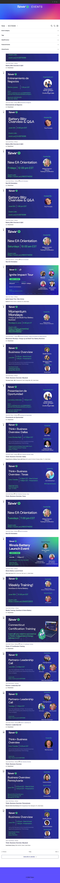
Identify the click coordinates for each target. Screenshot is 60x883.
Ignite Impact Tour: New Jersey (15, 299)
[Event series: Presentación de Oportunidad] (24, 415)
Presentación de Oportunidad (14, 417)
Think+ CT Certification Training (15, 646)
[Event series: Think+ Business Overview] (25, 761)
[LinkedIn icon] (56, 2)
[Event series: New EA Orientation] (23, 181)
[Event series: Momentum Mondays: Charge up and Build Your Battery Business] (32, 336)
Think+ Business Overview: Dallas (16, 456)
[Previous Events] (4, 851)
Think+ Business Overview (14, 764)
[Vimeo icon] (54, 2)
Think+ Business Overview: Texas (16, 496)
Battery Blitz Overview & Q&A (14, 65)
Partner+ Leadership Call (13, 685)
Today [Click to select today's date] (30, 851)
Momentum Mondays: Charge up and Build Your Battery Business (25, 338)
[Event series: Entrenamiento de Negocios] (24, 102)
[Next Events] (57, 851)
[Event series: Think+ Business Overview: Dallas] (26, 454)
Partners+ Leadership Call (13, 724)
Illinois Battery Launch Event (14, 570)
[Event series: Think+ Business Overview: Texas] (21, 494)
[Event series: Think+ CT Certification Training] (26, 644)
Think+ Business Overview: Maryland (17, 378)
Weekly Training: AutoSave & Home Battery (18, 610)
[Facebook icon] (52, 2)
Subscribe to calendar (29, 856)
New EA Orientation (11, 183)
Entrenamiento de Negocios (14, 104)
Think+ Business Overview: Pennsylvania (18, 803)
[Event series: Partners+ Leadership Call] (25, 722)
